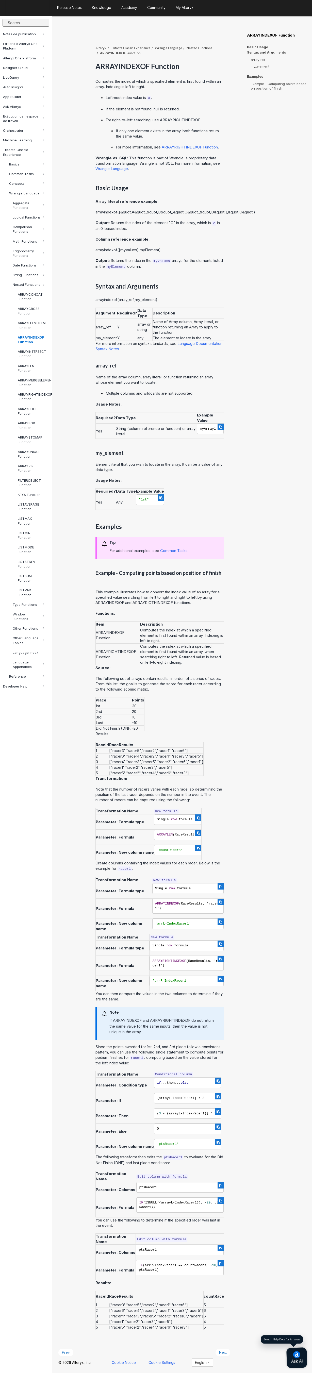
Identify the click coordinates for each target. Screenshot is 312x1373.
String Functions (28, 275)
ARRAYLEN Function (26, 368)
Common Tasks (26, 174)
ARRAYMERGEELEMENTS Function (33, 382)
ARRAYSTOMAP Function (30, 439)
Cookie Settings (162, 1362)
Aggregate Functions (28, 205)
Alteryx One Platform (23, 58)
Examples (255, 76)
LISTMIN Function (24, 535)
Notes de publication (23, 34)
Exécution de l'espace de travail (23, 118)
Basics (26, 164)
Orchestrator (23, 130)
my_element (260, 66)
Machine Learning (23, 140)
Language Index (25, 652)
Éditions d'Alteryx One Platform (23, 46)
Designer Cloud (23, 68)
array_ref (258, 60)
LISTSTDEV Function (26, 564)
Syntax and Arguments (266, 52)
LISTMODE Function (26, 549)
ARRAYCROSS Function (29, 311)
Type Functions (28, 604)
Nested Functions (28, 284)
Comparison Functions (28, 229)
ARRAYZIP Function (26, 468)
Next (223, 1352)
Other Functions (28, 628)
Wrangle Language (26, 193)
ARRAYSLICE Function (27, 411)
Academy (129, 7)
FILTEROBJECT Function (29, 482)
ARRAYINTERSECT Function (32, 353)
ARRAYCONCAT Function (30, 296)
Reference (26, 676)
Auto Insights (23, 87)
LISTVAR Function (24, 592)
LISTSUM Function (25, 578)
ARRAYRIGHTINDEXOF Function (33, 396)
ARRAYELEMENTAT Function (32, 325)
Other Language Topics (28, 640)
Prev (66, 1352)
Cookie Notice (124, 1362)
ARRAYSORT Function (27, 425)
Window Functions (28, 616)
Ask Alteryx (23, 107)
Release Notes (69, 7)
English (202, 1362)
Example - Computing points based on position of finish (278, 86)
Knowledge (101, 7)
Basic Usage (257, 47)
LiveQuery (23, 77)
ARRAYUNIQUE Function (29, 454)
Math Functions (28, 241)
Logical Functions (28, 217)
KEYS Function (29, 495)
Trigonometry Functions (28, 253)
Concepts (26, 183)
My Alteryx (184, 7)
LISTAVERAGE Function (28, 506)
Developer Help (23, 686)
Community (156, 7)
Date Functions (28, 265)
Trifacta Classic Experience (23, 152)
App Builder (23, 97)
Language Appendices (28, 664)
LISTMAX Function (25, 520)
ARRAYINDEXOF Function (31, 339)
